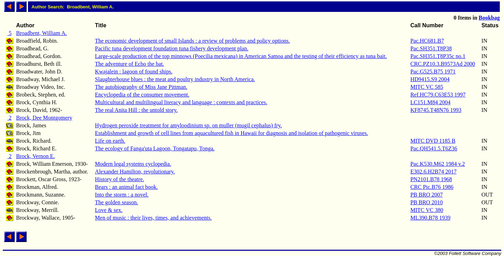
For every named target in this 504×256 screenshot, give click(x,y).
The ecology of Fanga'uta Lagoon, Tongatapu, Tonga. (155, 148)
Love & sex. (108, 210)
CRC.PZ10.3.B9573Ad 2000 (442, 64)
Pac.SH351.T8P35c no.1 (437, 56)
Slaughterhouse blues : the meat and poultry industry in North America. (175, 79)
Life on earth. (110, 141)
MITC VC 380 (426, 210)
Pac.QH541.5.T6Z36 (433, 148)
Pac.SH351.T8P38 (430, 48)
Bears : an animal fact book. (126, 187)
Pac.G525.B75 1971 (432, 71)
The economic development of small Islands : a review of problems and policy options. (192, 41)
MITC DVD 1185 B (432, 141)
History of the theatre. (119, 179)
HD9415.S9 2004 (429, 79)
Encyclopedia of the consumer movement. (142, 95)
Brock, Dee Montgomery (44, 118)
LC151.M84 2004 (430, 102)
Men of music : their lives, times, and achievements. (153, 218)
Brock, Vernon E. (35, 156)
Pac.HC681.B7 (427, 41)
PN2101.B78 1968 (431, 179)
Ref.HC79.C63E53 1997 (437, 95)
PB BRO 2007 (426, 195)
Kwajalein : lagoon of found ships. (133, 71)
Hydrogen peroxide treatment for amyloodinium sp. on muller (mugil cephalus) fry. (188, 125)
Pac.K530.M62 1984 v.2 (437, 164)
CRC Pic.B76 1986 (431, 187)
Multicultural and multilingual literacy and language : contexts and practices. (181, 102)
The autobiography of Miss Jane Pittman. (141, 87)
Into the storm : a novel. (121, 195)
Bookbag (489, 18)
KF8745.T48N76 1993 (435, 110)
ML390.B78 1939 (430, 218)
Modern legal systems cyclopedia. (133, 164)
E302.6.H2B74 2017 (433, 172)
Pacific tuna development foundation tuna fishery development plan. (171, 48)
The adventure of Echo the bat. (129, 64)
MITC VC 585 (426, 87)
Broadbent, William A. (41, 33)
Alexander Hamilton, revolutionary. (135, 172)
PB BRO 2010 (426, 202)
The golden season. (116, 202)
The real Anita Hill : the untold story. (136, 110)
